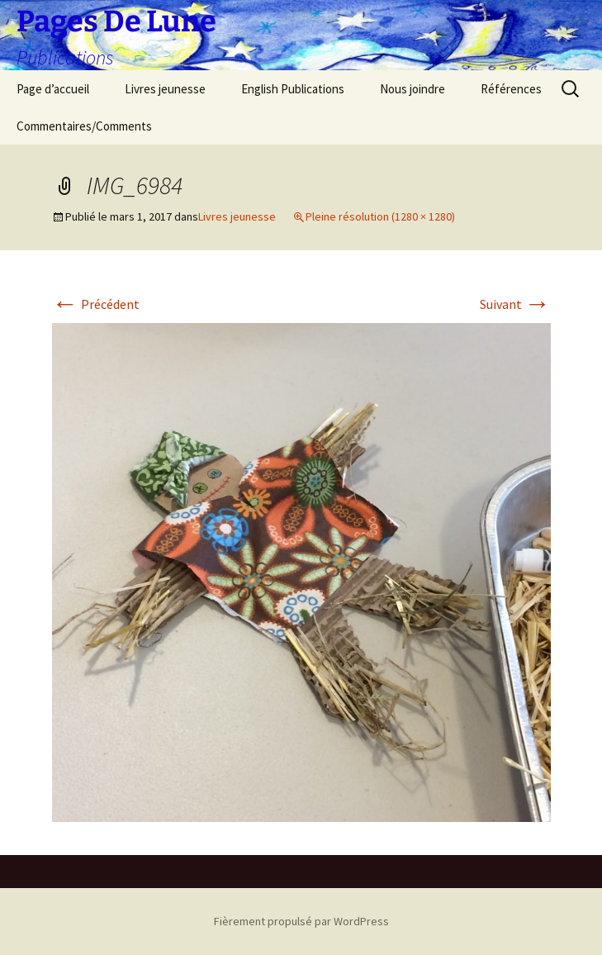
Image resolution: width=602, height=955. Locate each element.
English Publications (292, 89)
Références (511, 89)
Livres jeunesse (165, 89)
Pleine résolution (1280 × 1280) (380, 216)
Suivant (515, 304)
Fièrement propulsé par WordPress (301, 921)
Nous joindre (412, 89)
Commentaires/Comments (84, 126)
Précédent (96, 304)
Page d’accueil (53, 89)
